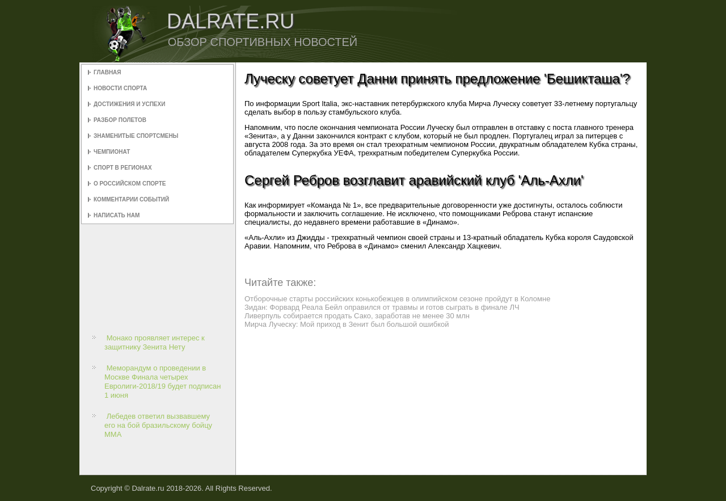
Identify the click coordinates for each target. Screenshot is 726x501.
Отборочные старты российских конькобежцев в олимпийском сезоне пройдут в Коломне (397, 298)
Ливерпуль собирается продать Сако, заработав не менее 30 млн (357, 315)
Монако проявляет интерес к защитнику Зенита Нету (154, 342)
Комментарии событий (131, 199)
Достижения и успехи (129, 104)
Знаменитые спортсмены (136, 136)
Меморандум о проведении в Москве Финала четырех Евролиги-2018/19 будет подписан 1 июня (162, 382)
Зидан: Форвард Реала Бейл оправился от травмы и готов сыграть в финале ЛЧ (382, 307)
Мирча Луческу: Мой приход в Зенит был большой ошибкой (346, 324)
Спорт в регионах (123, 168)
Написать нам (117, 215)
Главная (107, 72)
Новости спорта (120, 88)
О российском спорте (130, 183)
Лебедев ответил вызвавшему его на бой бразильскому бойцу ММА (158, 425)
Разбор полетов (120, 120)
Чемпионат (112, 152)
